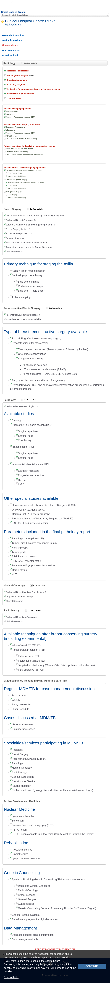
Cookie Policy (11, 977)
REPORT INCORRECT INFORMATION (55, 949)
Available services (12, 40)
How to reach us (11, 50)
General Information (13, 35)
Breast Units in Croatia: (13, 12)
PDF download (10, 55)
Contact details (10, 45)
